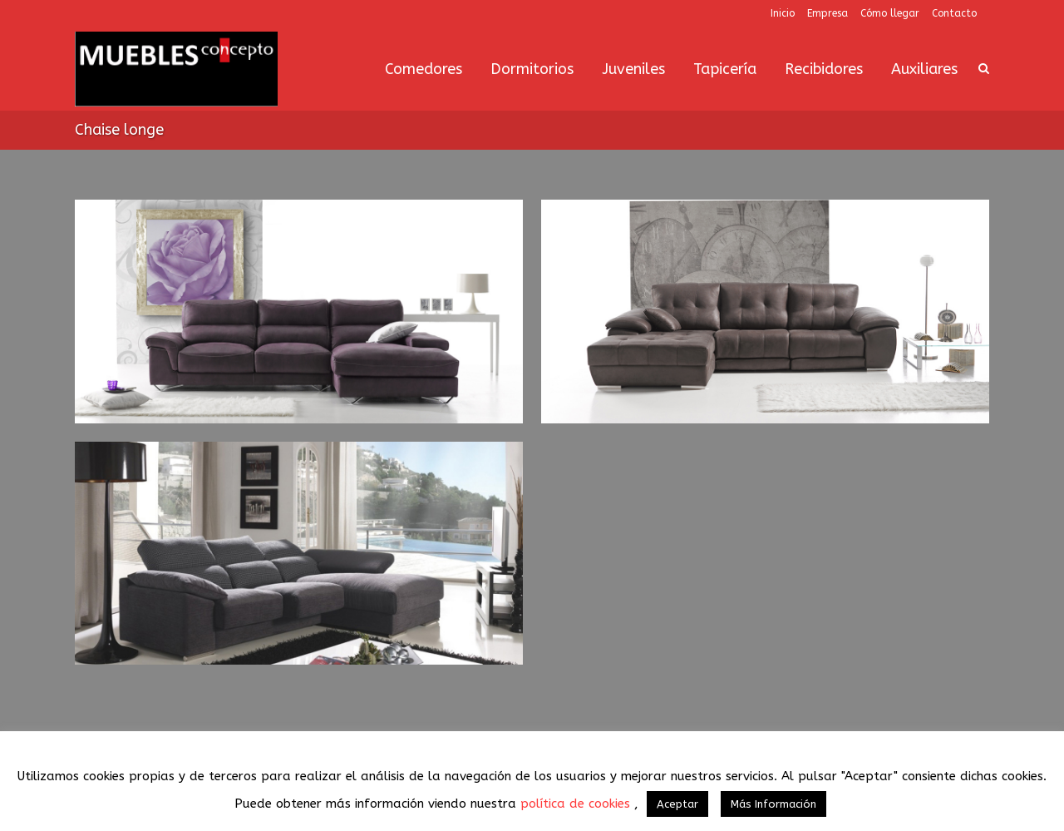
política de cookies (577, 803)
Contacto (954, 13)
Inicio (783, 13)
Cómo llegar (889, 13)
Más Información (773, 804)
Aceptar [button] (677, 804)
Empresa (827, 13)
